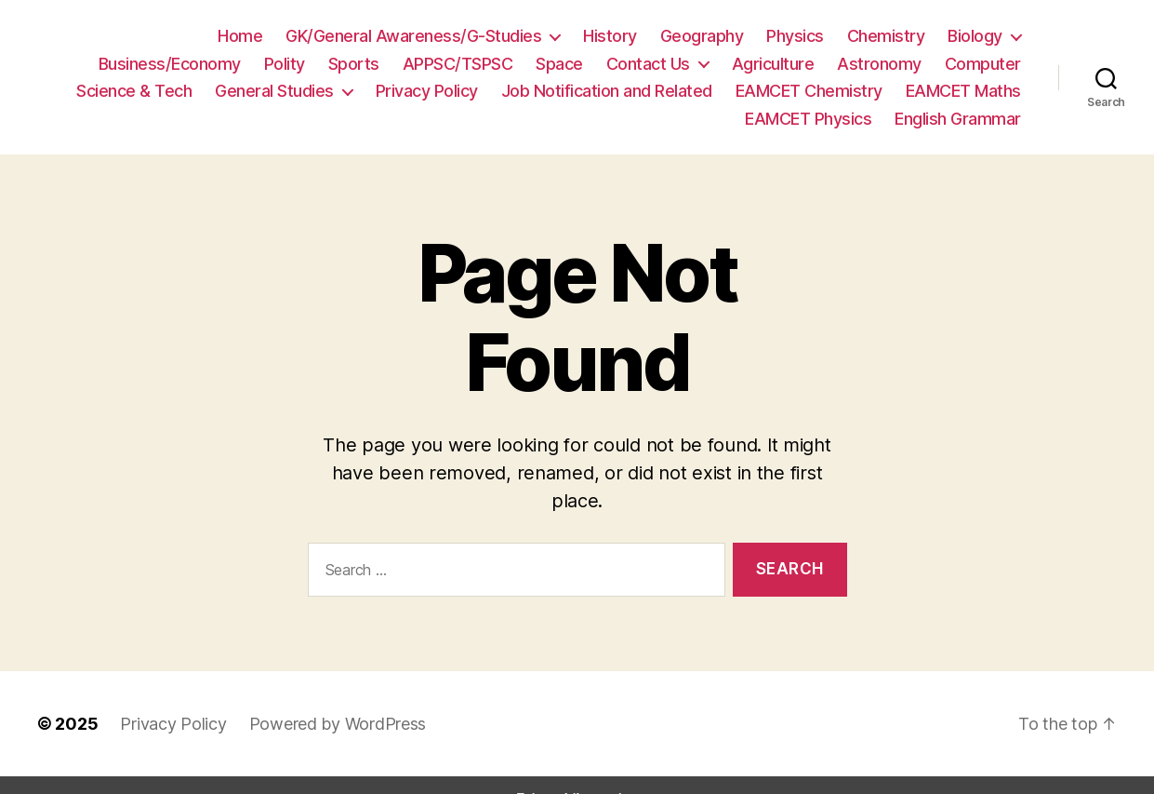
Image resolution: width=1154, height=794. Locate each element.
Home (120, 35)
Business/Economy (953, 35)
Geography (558, 35)
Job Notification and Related (472, 90)
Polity (187, 63)
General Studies (154, 90)
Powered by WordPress (320, 695)
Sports (252, 63)
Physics (647, 35)
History (471, 35)
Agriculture (659, 63)
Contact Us (541, 63)
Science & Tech (966, 63)
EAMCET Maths (816, 90)
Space (456, 63)
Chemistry (734, 35)
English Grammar (959, 118)
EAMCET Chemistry (664, 90)
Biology (818, 35)
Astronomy (759, 63)
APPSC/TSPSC (354, 63)
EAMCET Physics (958, 90)
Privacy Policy (302, 90)
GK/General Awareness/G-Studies (285, 35)
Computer (854, 63)
